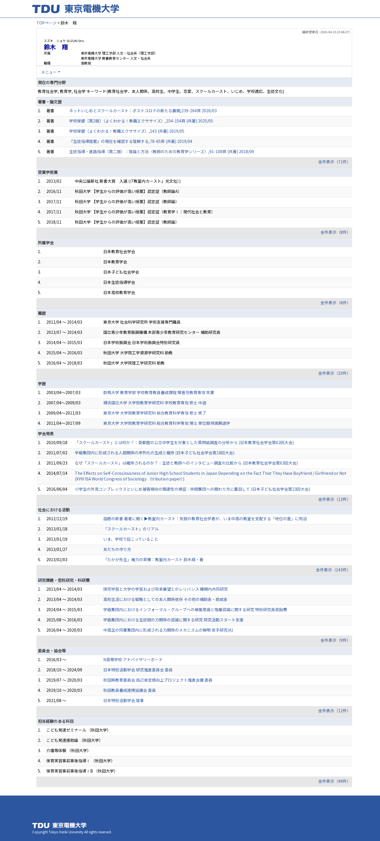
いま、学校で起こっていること (130, 539)
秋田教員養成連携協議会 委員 (129, 690)
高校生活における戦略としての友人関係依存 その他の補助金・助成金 (165, 599)
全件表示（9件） (336, 640)
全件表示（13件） (334, 499)
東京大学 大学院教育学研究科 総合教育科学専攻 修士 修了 (154, 413)
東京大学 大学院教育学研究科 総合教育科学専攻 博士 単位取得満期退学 (166, 423)
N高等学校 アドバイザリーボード (133, 659)
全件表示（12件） (334, 710)
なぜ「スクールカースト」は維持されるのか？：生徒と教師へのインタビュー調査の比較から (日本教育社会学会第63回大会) (186, 463)
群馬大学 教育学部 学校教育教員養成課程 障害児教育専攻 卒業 (158, 392)
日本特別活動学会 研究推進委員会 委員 (138, 670)
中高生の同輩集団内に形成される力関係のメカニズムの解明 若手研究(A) (168, 630)
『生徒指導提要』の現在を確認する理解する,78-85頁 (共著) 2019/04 (130, 141)
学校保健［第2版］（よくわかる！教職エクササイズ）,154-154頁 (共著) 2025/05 (141, 121)
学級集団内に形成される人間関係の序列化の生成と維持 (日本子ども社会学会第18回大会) (154, 452)
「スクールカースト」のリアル (131, 529)
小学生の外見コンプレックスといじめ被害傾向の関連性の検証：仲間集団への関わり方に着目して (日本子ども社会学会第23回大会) (192, 489)
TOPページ (46, 23)
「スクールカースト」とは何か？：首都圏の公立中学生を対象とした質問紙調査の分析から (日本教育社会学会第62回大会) (184, 442)
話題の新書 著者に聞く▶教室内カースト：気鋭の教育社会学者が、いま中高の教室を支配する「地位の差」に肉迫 (205, 518)
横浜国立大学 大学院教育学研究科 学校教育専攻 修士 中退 (154, 402)
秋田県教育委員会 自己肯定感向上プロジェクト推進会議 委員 (157, 680)
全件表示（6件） (336, 302)
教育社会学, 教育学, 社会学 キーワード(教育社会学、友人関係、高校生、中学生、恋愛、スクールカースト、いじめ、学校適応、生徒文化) (161, 91)
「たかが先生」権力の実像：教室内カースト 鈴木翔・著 (153, 559)
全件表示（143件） (333, 570)
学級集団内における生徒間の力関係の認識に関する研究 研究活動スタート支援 (173, 620)
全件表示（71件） (334, 162)
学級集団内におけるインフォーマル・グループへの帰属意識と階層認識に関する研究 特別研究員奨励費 (195, 609)
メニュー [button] (49, 72)
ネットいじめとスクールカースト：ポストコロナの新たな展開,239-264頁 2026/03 (143, 110)
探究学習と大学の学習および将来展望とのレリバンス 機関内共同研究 (165, 589)
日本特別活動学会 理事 (123, 700)
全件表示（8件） (336, 232)
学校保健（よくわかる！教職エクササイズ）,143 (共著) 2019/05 (126, 131)
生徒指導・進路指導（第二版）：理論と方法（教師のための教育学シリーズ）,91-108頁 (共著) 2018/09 (161, 151)
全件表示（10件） (334, 373)
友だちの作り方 (117, 549)
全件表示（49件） (334, 781)
